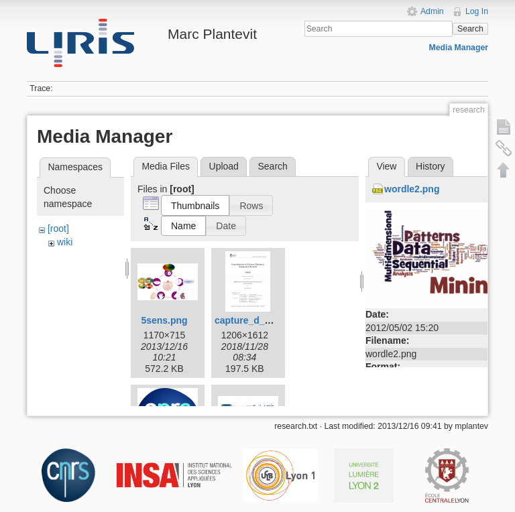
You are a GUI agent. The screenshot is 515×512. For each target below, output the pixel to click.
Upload (224, 166)
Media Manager (459, 47)
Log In (476, 11)
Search (470, 29)
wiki (64, 242)
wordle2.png (411, 189)
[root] (58, 228)
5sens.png (164, 320)
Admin (432, 11)
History (430, 166)
